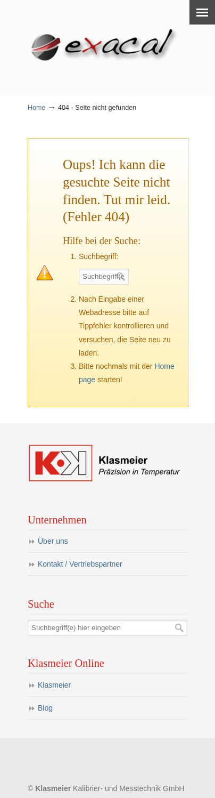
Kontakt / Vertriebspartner (80, 564)
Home (37, 107)
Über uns (53, 541)
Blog (45, 708)
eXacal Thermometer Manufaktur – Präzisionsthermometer (107, 43)
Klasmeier (54, 685)
